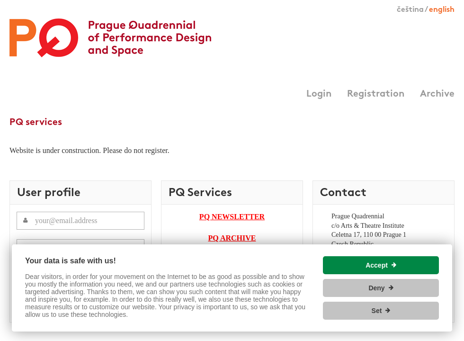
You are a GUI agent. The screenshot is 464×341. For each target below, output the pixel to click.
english (442, 10)
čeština (410, 10)
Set (377, 310)
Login (318, 94)
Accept (377, 265)
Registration (375, 94)
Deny (376, 288)
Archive (437, 94)
